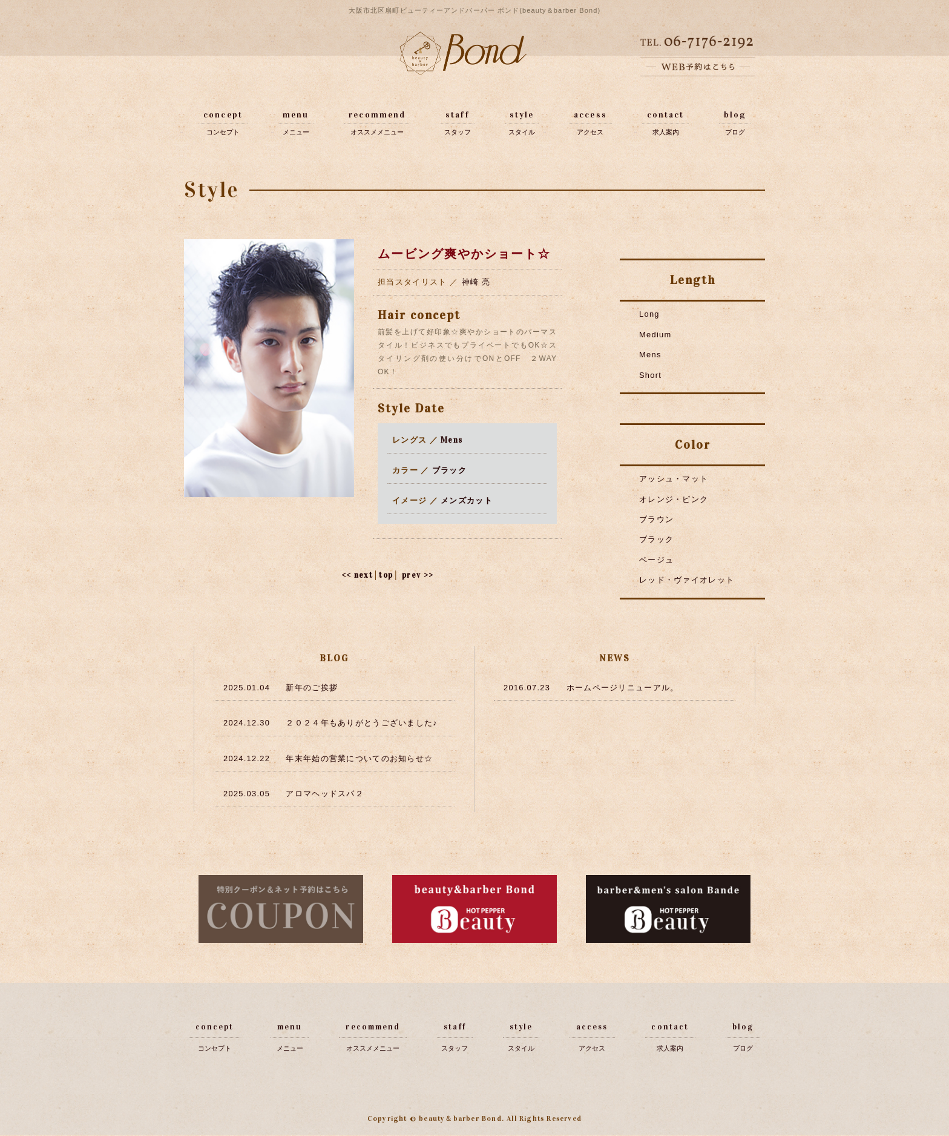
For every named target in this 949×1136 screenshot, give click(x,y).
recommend (377, 115)
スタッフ (457, 132)
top (386, 575)
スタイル (521, 132)
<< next (356, 575)
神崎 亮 (476, 281)
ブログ (735, 132)
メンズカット (467, 500)
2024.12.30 (247, 722)
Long (649, 314)
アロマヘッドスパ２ (325, 792)
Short (650, 373)
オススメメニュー (377, 132)
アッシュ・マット (673, 477)
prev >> (418, 575)
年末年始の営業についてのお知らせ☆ (359, 757)
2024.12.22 (247, 757)
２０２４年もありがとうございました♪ (362, 722)
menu (296, 115)
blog (734, 115)
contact (666, 115)
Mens (451, 439)
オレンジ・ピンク (673, 497)
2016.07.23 (527, 687)
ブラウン (656, 517)
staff (457, 115)
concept (223, 115)
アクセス (590, 132)
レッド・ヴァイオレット (686, 577)
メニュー (296, 132)
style (522, 115)
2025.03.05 (247, 792)
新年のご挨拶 (312, 687)
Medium (655, 333)
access (590, 115)
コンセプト (223, 132)
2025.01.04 (247, 687)
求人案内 (665, 132)
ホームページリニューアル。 (622, 687)
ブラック (449, 470)
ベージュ (656, 557)
